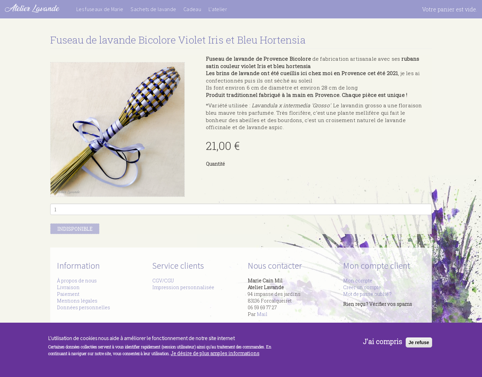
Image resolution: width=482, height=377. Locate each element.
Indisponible (74, 229)
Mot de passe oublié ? (367, 294)
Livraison (68, 287)
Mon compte (357, 280)
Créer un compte (362, 287)
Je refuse (419, 345)
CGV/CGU (163, 280)
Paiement (68, 294)
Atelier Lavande (32, 8)
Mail (262, 314)
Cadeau (192, 9)
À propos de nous (77, 280)
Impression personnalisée (183, 287)
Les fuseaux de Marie (99, 9)
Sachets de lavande (153, 9)
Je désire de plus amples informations (215, 356)
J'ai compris (382, 344)
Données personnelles (83, 307)
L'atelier (218, 9)
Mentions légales (77, 301)
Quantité (215, 164)
